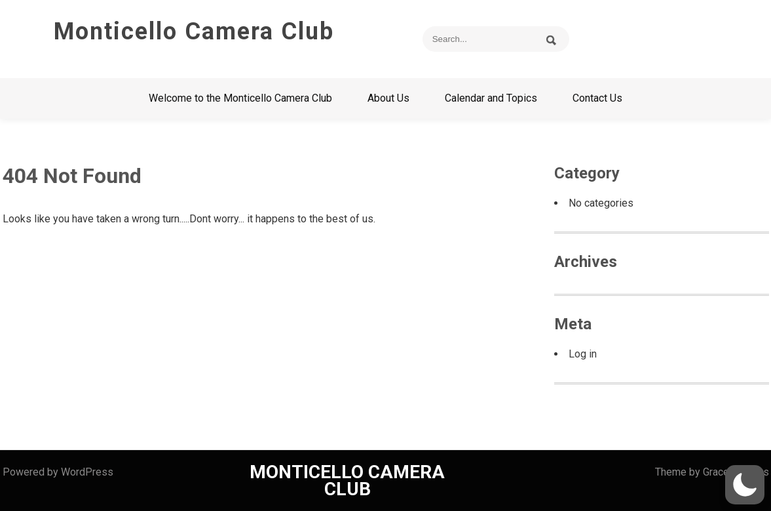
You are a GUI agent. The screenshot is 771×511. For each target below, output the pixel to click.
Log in (583, 354)
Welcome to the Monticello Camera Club (240, 98)
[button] (744, 484)
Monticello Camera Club (194, 31)
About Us (388, 98)
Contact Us (597, 98)
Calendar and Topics (491, 98)
